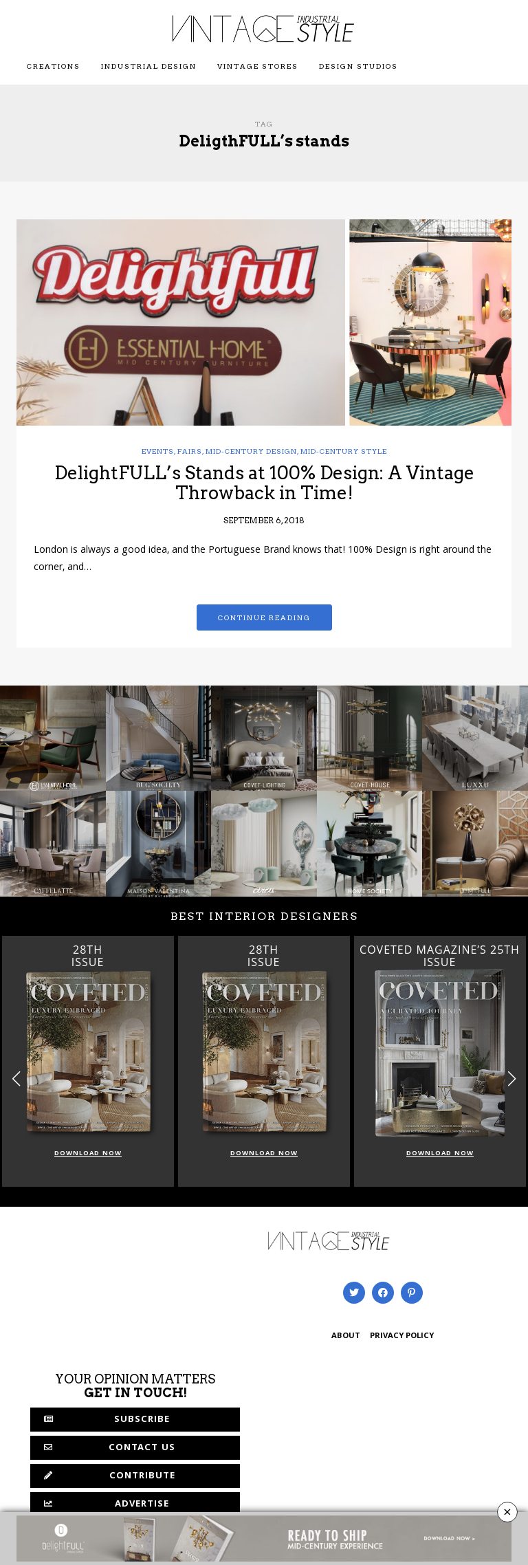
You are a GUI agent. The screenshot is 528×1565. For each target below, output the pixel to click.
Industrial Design (149, 66)
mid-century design (251, 451)
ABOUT (345, 1336)
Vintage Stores (257, 66)
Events (158, 451)
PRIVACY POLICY (402, 1336)
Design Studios (358, 66)
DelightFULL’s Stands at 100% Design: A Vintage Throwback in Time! (264, 482)
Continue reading (264, 617)
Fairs (189, 451)
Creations (53, 66)
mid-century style (343, 451)
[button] (512, 1078)
